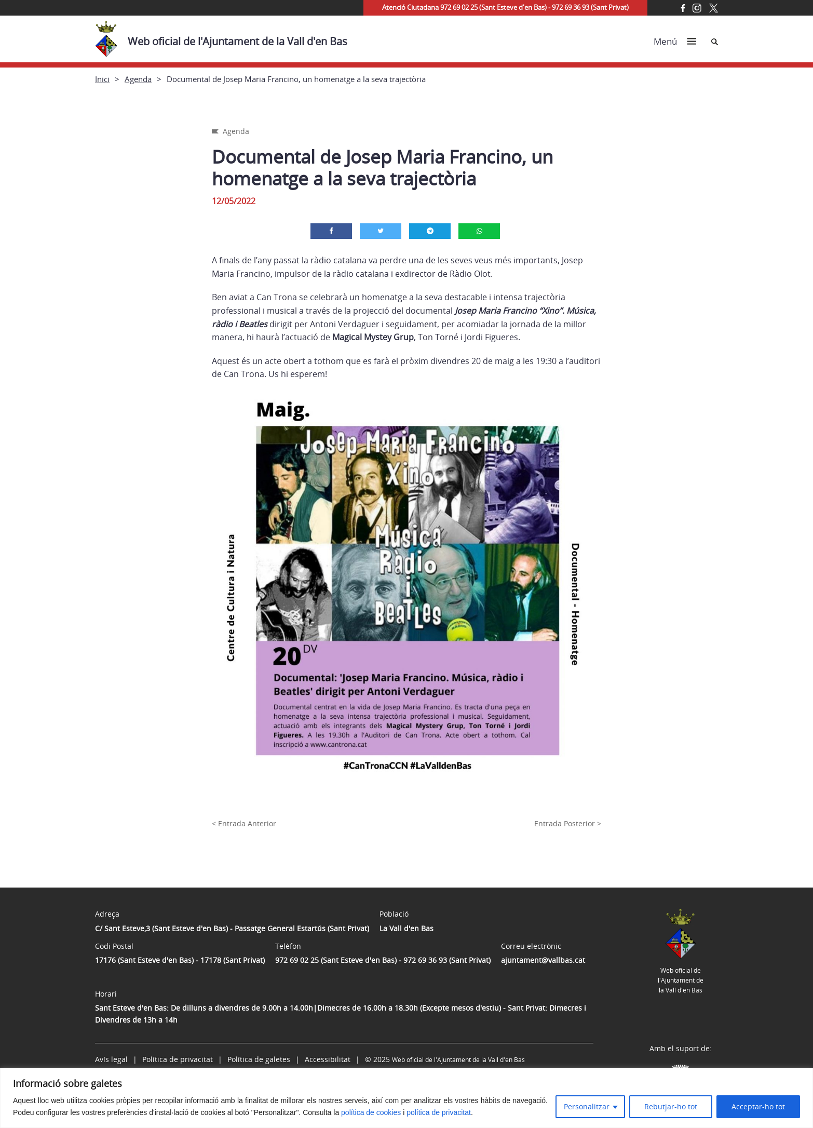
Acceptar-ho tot (758, 1106)
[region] (406, 1098)
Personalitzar (586, 1106)
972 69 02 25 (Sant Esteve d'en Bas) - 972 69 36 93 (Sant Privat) (383, 960)
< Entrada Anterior (244, 823)
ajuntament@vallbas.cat (543, 960)
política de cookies (371, 1112)
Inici (102, 79)
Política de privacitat (177, 1059)
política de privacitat (439, 1112)
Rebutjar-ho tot (670, 1106)
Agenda (138, 79)
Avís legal (111, 1059)
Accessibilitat (327, 1059)
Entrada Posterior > (567, 823)
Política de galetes (258, 1059)
